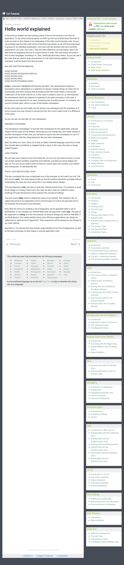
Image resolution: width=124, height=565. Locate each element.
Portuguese (36, 272)
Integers (94, 204)
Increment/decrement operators (104, 251)
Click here (47, 281)
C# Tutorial (13, 13)
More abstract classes (100, 152)
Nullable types (97, 218)
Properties (95, 126)
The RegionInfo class (99, 328)
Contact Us (28, 556)
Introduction (95, 40)
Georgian (34, 266)
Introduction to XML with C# (102, 430)
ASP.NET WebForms (31, 19)
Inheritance (95, 146)
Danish (50, 263)
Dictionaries (96, 185)
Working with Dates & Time (102, 215)
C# (7, 19)
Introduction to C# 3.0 (100, 474)
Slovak (33, 275)
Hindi (66, 266)
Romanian (51, 272)
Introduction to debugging (102, 387)
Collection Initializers (99, 483)
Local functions (97, 166)
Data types (95, 86)
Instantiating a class (99, 539)
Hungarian (18, 269)
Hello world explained (99, 49)
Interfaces (95, 155)
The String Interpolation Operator (104, 259)
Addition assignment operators (104, 253)
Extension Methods (99, 486)
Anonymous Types (98, 232)
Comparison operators (100, 248)
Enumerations (96, 411)
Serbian (17, 275)
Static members (97, 143)
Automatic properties (100, 477)
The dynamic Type (98, 226)
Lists (93, 182)
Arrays (93, 179)
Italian (49, 269)
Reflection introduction (100, 533)
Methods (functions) (99, 129)
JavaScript (60, 19)
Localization (63, 556)
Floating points (97, 206)
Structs (94, 417)
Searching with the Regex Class (104, 344)
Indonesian (35, 269)
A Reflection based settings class (105, 542)
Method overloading (99, 138)
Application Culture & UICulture (104, 322)
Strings (94, 212)
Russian (67, 272)
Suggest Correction (45, 556)
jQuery (68, 19)
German (50, 266)
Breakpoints (96, 390)
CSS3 (44, 19)
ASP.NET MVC (16, 19)
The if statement (98, 102)
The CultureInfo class (100, 325)
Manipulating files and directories (105, 501)
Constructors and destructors (103, 135)
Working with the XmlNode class (104, 444)
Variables (95, 83)
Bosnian (50, 260)
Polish (17, 272)
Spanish (50, 275)
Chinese (67, 260)
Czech (33, 263)
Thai (65, 275)
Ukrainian (35, 277)
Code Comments (98, 89)
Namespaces (96, 158)
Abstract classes (98, 149)
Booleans (95, 201)
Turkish (17, 277)
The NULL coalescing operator (103, 256)
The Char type (96, 209)
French (17, 266)
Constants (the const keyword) (104, 160)
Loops (93, 108)
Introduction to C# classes (102, 121)
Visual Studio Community (100, 43)
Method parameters (99, 132)
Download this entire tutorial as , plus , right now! (102, 26)
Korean (67, 269)
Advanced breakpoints (100, 398)
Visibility (94, 141)
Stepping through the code (102, 393)
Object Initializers (98, 480)
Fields (93, 124)
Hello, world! (95, 46)
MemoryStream (97, 520)
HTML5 (51, 19)
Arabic (33, 260)
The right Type (97, 536)
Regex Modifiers (97, 352)
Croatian (17, 263)
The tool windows (98, 395)
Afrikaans (18, 260)
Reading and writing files (101, 499)
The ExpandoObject (99, 229)
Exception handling (99, 414)
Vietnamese (52, 277)
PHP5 (75, 19)
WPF (81, 19)
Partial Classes (97, 163)
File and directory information (103, 504)
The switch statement (100, 105)
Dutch (66, 263)
